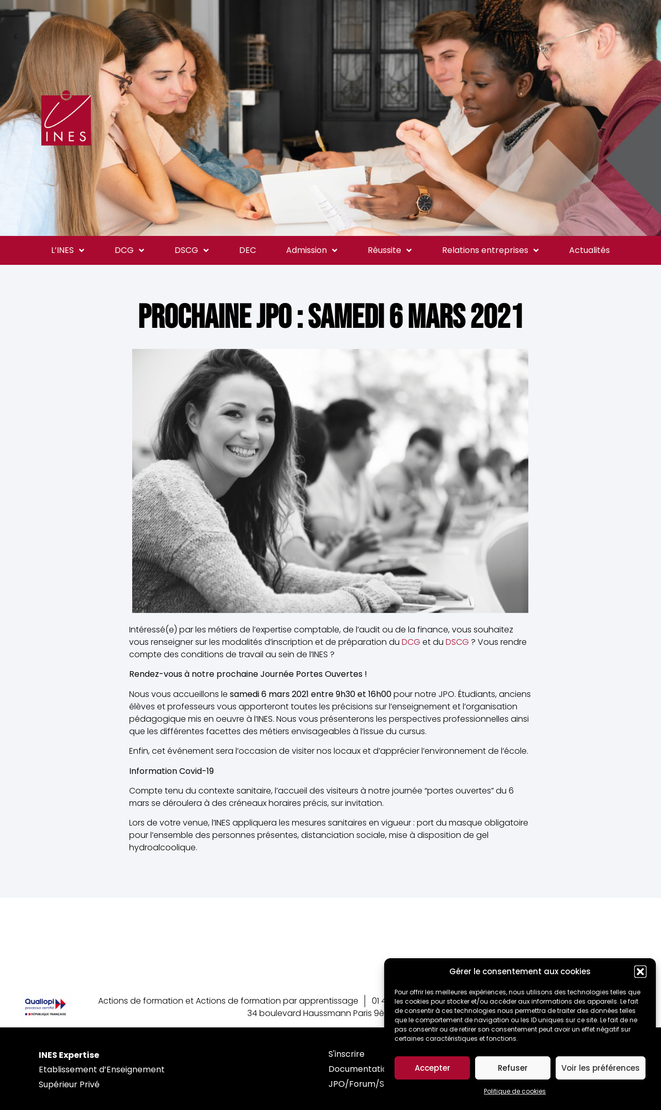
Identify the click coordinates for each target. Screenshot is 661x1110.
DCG (129, 250)
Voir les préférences (600, 1068)
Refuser (513, 1068)
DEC (247, 250)
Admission (311, 250)
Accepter (432, 1068)
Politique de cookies (515, 1091)
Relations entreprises (490, 250)
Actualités (589, 250)
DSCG (192, 250)
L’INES (67, 250)
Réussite (390, 250)
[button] (640, 971)
